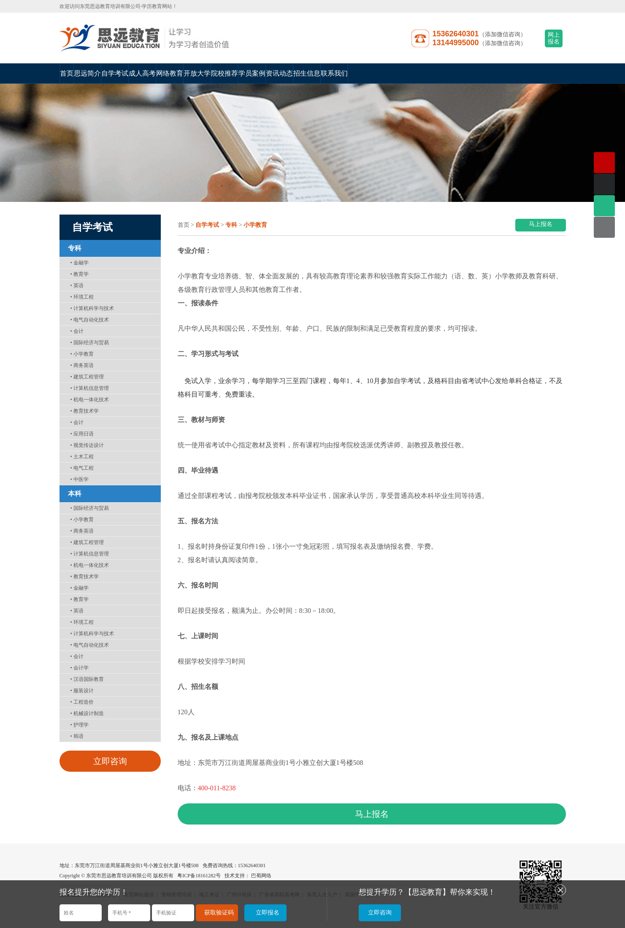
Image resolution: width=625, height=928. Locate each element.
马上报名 (540, 224)
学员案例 (251, 73)
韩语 (77, 736)
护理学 (79, 725)
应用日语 (82, 434)
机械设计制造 (87, 713)
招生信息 (306, 73)
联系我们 (334, 73)
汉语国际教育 (87, 679)
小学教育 (82, 354)
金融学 (79, 263)
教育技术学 (84, 411)
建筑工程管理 (87, 377)
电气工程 (82, 468)
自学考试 (114, 73)
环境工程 (82, 297)
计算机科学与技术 (92, 308)
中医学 (79, 479)
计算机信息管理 (89, 388)
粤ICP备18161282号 (199, 876)
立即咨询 (110, 761)
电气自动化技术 (89, 320)
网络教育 (169, 73)
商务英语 (82, 365)
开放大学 (197, 73)
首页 (66, 73)
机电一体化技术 (89, 400)
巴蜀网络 (261, 876)
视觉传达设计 (87, 445)
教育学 (79, 274)
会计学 (79, 668)
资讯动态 (279, 73)
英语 (77, 285)
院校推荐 (224, 73)
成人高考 (142, 73)
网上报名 (554, 38)
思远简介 (87, 73)
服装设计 (82, 691)
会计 (77, 331)
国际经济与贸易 (89, 343)
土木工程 (82, 457)
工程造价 (82, 702)
